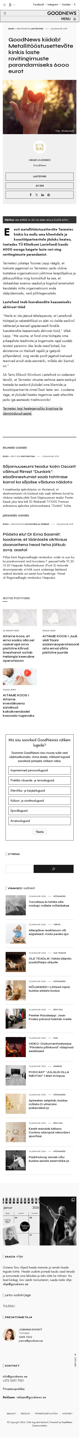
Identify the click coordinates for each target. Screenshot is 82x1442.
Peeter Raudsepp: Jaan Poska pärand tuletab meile (50, 1017)
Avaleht (11, 1415)
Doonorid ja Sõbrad (37, 524)
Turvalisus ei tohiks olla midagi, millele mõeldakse (49, 903)
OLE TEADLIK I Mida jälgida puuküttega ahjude (50, 960)
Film (32, 456)
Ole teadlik (59, 952)
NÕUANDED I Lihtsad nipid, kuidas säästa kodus (49, 988)
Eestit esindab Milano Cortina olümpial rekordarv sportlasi (49, 1132)
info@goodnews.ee (15, 1378)
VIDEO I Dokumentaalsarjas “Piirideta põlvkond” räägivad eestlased (51, 1047)
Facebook (38, 4)
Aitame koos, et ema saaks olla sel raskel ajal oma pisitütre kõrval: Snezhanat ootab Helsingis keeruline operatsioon (18, 648)
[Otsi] (54, 869)
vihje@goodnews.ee (15, 1286)
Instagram (53, 4)
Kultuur (25, 456)
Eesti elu (16, 456)
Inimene (57, 1066)
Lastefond (37, 28)
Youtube (66, 4)
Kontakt (67, 1415)
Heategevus (23, 28)
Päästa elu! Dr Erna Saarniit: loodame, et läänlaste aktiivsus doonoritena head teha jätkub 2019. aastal (35, 542)
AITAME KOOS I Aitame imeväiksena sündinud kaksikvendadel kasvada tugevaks (18, 705)
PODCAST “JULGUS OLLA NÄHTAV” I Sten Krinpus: (49, 1074)
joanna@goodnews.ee (31, 1342)
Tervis (57, 924)
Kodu (11, 28)
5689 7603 (25, 1339)
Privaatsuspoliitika (13, 1390)
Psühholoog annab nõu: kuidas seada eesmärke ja (49, 1159)
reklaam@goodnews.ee (31, 1399)
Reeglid (25, 1415)
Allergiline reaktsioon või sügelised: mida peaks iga (49, 932)
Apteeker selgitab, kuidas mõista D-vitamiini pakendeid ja (48, 1104)
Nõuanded (59, 896)
